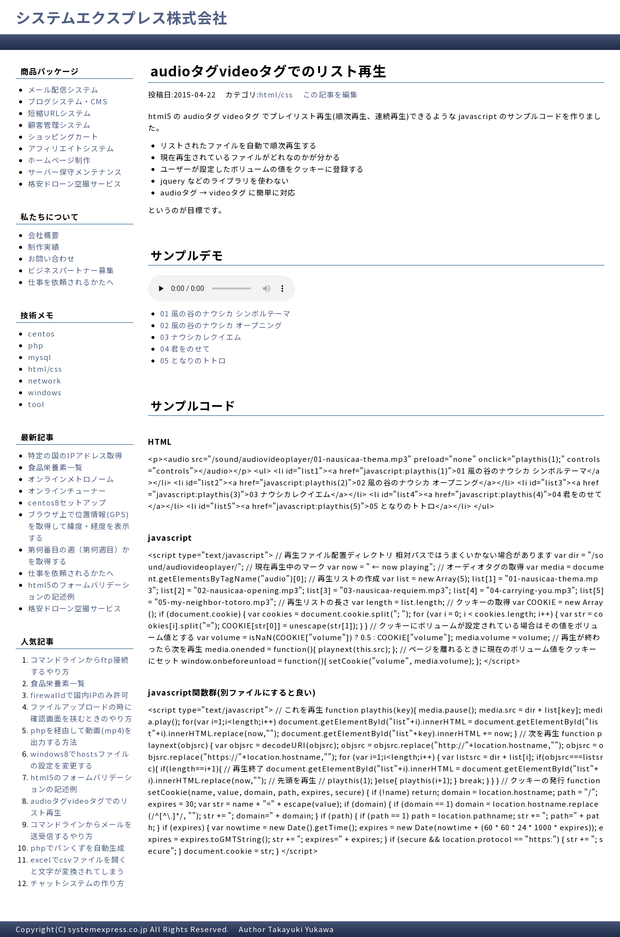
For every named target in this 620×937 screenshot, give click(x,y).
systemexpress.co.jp (108, 929)
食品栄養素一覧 (55, 467)
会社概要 (43, 235)
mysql (39, 357)
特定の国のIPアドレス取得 (75, 455)
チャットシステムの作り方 (77, 883)
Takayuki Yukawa (301, 929)
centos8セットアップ (67, 502)
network (44, 380)
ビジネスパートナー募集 (71, 270)
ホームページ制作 (59, 160)
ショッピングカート (63, 136)
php (36, 345)
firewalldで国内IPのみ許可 (79, 695)
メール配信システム (63, 89)
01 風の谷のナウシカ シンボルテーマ (225, 313)
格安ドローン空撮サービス (75, 183)
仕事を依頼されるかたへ (71, 282)
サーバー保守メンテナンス (75, 172)
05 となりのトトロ (193, 360)
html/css (276, 94)
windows (45, 392)
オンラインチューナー (67, 490)
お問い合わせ (51, 258)
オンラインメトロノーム (71, 479)
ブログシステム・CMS (68, 101)
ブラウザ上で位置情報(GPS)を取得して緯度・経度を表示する (79, 526)
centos (41, 333)
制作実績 (43, 246)
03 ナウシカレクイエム (201, 337)
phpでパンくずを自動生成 (77, 847)
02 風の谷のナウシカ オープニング (221, 325)
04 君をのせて (185, 348)
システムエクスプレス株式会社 (121, 17)
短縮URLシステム (59, 113)
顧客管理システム (59, 125)
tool (36, 404)
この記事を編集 (330, 94)
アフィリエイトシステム (71, 148)
